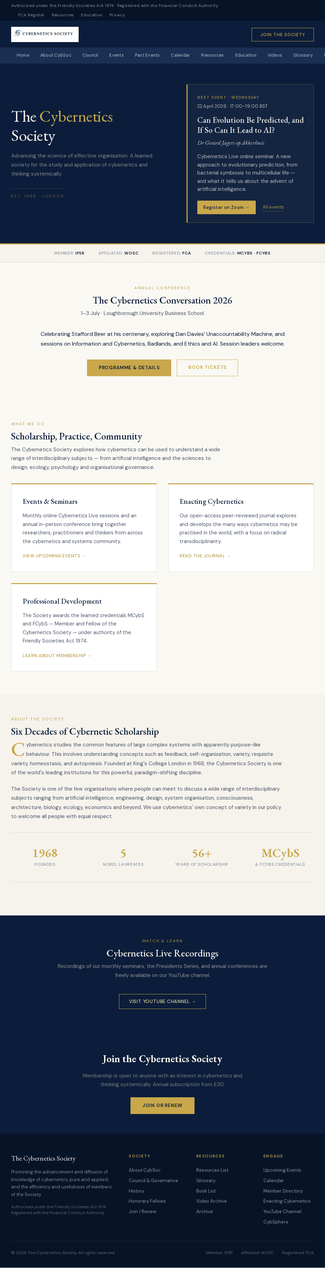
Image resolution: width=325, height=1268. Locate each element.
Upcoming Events (282, 1171)
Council (95, 56)
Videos (292, 56)
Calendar (191, 56)
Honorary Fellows (147, 1202)
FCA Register (31, 15)
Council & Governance (153, 1181)
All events (273, 207)
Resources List (212, 1171)
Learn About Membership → (57, 656)
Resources (63, 15)
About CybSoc (58, 56)
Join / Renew (142, 1212)
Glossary (205, 1181)
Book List (206, 1191)
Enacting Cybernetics (287, 1202)
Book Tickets (207, 368)
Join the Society (282, 35)
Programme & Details (129, 368)
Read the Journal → (205, 556)
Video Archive (211, 1202)
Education (92, 15)
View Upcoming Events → (54, 556)
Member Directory (283, 1191)
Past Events (156, 56)
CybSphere (275, 1222)
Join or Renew (162, 1106)
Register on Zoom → (226, 208)
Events (123, 56)
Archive (204, 1212)
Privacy (117, 15)
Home (23, 56)
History (136, 1191)
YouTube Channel (282, 1212)
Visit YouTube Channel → (162, 1002)
